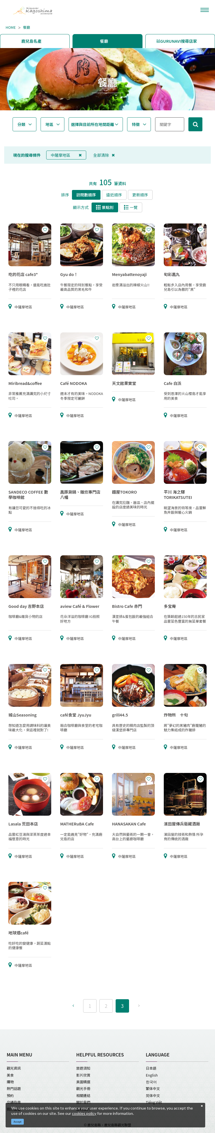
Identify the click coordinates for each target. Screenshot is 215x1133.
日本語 (151, 1068)
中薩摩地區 (66, 155)
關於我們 (83, 1102)
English (152, 1075)
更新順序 (140, 194)
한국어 (151, 1081)
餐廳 (26, 27)
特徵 (136, 124)
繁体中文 (153, 1088)
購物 (10, 1081)
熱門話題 (14, 1088)
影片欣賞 (83, 1075)
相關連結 (83, 1095)
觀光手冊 (83, 1088)
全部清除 (104, 155)
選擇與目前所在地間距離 (92, 124)
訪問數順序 (86, 194)
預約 (10, 1095)
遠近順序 (114, 194)
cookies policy (84, 1113)
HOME (11, 27)
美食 (10, 1075)
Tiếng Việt (154, 1102)
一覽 (131, 207)
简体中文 (153, 1095)
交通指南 (14, 1102)
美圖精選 (83, 1081)
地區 (49, 124)
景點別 (105, 207)
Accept (18, 1122)
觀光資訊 (14, 1068)
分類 (21, 124)
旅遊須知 (83, 1068)
